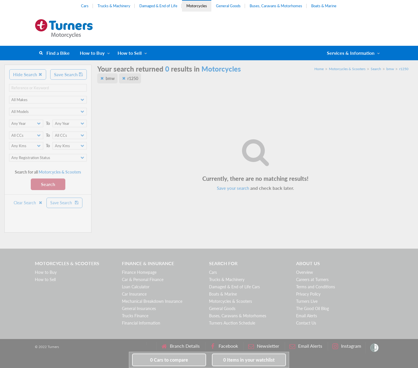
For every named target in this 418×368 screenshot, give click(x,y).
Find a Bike (58, 53)
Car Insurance (134, 294)
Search (48, 184)
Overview (304, 272)
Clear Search (28, 202)
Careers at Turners (312, 279)
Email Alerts (306, 315)
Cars (85, 5)
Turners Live (307, 301)
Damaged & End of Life (158, 5)
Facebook (224, 346)
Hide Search (27, 74)
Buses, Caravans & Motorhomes (276, 5)
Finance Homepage (139, 272)
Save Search (68, 74)
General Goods (228, 5)
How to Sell (130, 53)
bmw (390, 69)
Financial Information (141, 322)
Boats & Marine (323, 5)
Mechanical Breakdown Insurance (152, 301)
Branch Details (180, 346)
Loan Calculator (135, 286)
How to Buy (92, 53)
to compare (169, 359)
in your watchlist (249, 359)
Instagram (346, 346)
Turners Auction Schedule (232, 322)
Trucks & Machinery (114, 5)
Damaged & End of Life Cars (234, 286)
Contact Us (306, 322)
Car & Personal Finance (142, 279)
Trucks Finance (135, 315)
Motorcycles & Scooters (347, 69)
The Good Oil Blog (312, 308)
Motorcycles (196, 5)
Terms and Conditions (315, 286)
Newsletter (263, 346)
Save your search (233, 188)
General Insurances (139, 308)
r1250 (403, 69)
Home (319, 69)
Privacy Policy (308, 294)
